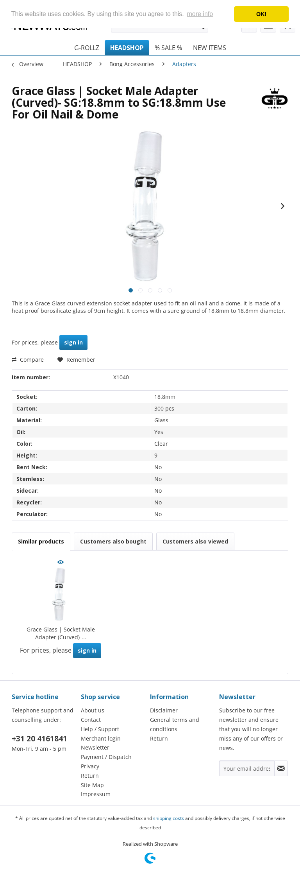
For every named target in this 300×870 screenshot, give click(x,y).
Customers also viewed (195, 541)
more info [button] (200, 14)
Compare (28, 359)
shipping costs (168, 818)
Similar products (41, 541)
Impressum (96, 794)
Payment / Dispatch (106, 757)
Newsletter (95, 747)
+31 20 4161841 (39, 739)
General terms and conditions (174, 724)
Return (90, 775)
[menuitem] (87, 47)
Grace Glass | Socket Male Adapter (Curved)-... (61, 633)
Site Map (92, 785)
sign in (73, 342)
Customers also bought (113, 541)
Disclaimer (164, 710)
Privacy (90, 766)
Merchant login (101, 738)
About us (92, 710)
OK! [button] (261, 14)
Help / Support (100, 729)
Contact (91, 719)
